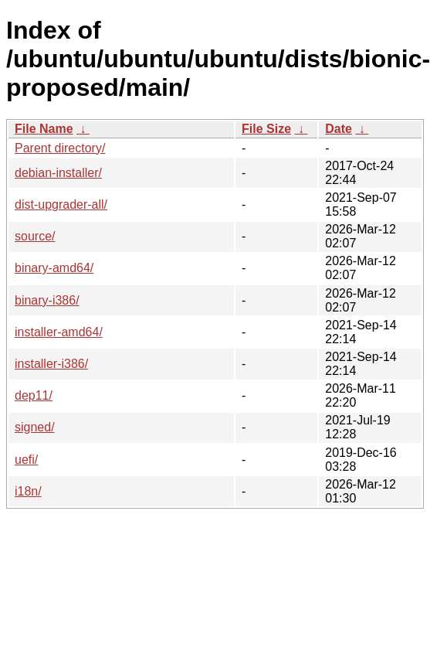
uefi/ (26, 459)
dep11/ (33, 395)
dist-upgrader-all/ (61, 204)
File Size (266, 128)
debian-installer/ (58, 172)
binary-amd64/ (54, 267)
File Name (44, 128)
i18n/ (28, 491)
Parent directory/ (60, 148)
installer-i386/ (51, 363)
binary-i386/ (47, 300)
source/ (35, 236)
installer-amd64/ (59, 332)
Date (338, 128)
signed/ (35, 427)
